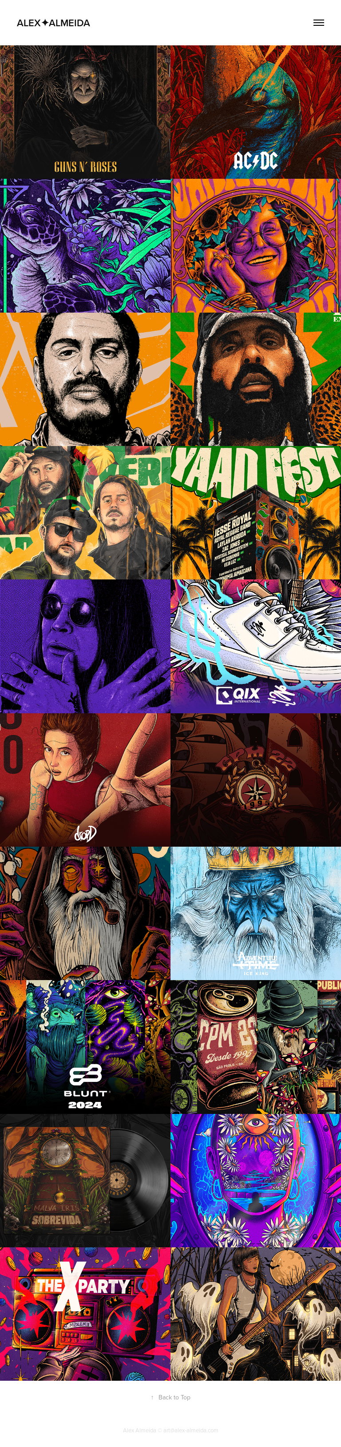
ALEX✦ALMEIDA (53, 23)
